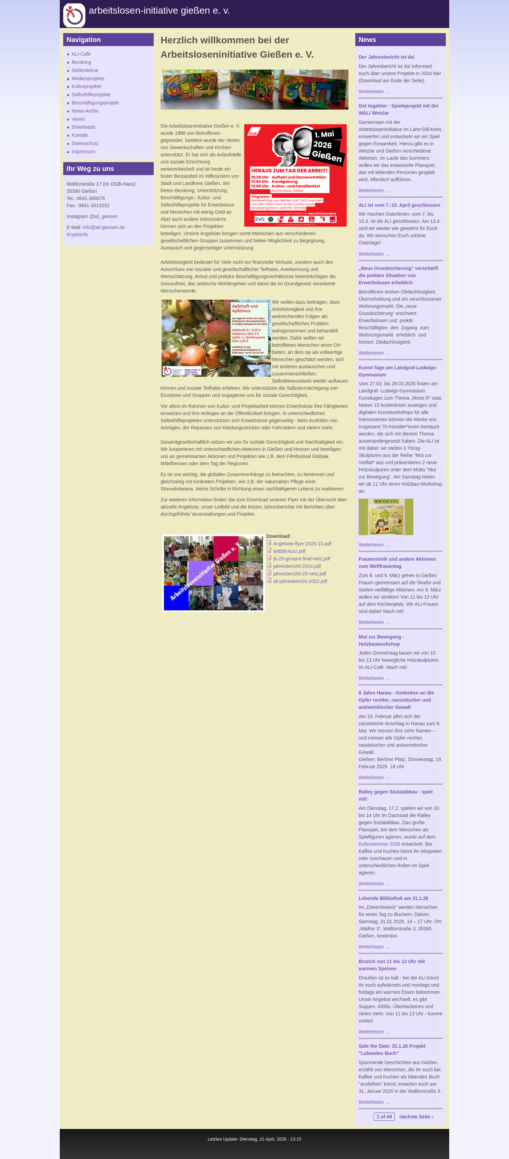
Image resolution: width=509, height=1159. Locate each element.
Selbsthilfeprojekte (91, 94)
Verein (78, 119)
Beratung (81, 62)
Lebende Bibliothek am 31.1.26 (393, 898)
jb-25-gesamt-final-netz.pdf (301, 558)
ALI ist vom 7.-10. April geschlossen (399, 205)
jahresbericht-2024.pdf (297, 566)
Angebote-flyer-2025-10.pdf (302, 543)
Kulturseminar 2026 (379, 844)
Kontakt (80, 135)
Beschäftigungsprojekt (95, 102)
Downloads (83, 127)
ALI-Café (81, 54)
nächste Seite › (416, 1116)
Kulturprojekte (86, 86)
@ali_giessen (103, 216)
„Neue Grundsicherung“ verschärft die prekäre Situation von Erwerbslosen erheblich (398, 275)
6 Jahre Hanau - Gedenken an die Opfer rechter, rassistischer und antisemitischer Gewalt (396, 700)
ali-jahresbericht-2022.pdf (300, 581)
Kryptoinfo (77, 234)
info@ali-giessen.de (104, 227)
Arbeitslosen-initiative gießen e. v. (159, 10)
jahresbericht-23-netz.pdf (299, 573)
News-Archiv (85, 111)
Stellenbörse (85, 70)
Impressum (83, 151)
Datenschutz (85, 143)
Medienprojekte (88, 78)
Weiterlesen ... (374, 91)
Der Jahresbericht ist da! (387, 57)
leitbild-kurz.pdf (289, 551)
